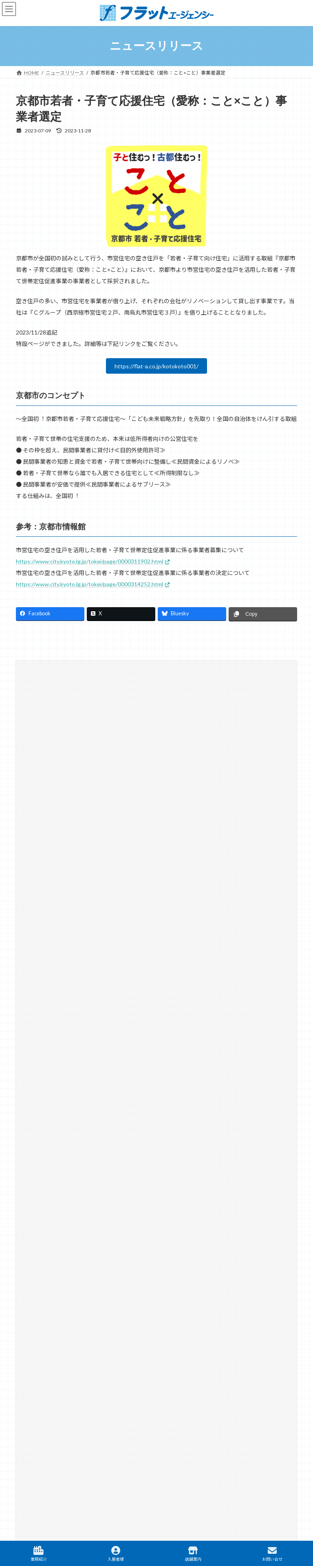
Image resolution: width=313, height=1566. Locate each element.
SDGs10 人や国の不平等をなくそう (73, 822)
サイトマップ (106, 1397)
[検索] (245, 737)
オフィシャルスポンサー (56, 895)
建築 (150, 1430)
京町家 (36, 910)
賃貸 (37, 1430)
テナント (185, 1430)
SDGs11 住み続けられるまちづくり (73, 837)
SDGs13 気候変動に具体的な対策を (73, 866)
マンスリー (111, 1430)
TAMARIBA (266, 1430)
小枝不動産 (41, 940)
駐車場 (223, 1430)
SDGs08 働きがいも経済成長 (65, 807)
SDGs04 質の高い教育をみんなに (70, 792)
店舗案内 (193, 1554)
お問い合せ (272, 1554)
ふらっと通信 (43, 881)
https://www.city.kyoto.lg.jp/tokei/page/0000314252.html (89, 584)
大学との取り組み (48, 925)
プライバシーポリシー (196, 1397)
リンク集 (146, 1397)
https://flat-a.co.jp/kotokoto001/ (156, 366)
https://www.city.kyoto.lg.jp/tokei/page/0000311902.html (89, 561)
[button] (156, 1016)
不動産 (70, 1430)
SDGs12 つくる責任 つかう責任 (68, 851)
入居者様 (116, 1554)
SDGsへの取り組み (50, 778)
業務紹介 (39, 1554)
